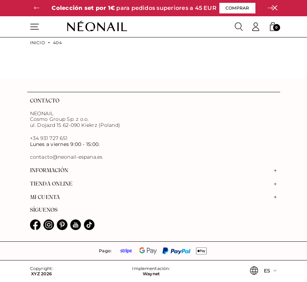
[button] (37, 8)
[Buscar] (239, 27)
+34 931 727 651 (49, 138)
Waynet (151, 273)
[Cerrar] (274, 8)
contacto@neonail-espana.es (66, 157)
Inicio (37, 42)
